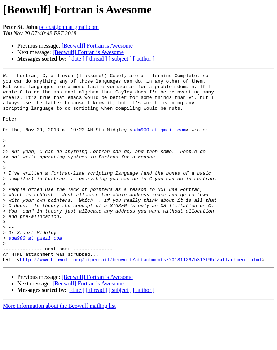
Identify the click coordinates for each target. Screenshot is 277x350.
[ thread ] (96, 59)
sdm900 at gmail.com (159, 141)
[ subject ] (120, 59)
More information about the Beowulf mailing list (59, 344)
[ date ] (76, 59)
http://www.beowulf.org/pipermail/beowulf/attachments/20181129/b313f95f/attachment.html (141, 297)
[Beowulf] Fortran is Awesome (97, 46)
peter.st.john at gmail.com (69, 27)
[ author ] (144, 59)
